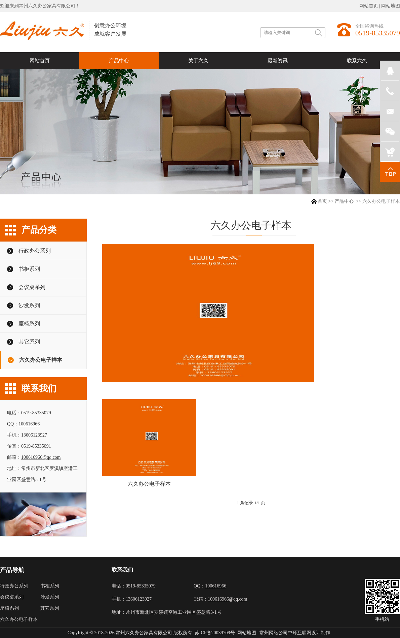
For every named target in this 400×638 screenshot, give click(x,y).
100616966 (29, 423)
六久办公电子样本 (149, 484)
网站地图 (390, 5)
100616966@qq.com (41, 457)
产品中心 (344, 201)
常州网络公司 (273, 632)
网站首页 (368, 5)
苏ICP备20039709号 (215, 632)
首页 (322, 201)
